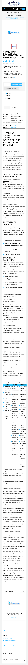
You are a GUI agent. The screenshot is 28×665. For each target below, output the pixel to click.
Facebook (7, 646)
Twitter (8, 101)
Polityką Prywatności (11, 659)
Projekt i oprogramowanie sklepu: (12, 655)
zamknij (23, 660)
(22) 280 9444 (8, 638)
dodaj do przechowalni (11, 88)
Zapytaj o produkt (8, 94)
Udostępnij (8, 98)
